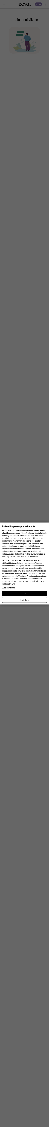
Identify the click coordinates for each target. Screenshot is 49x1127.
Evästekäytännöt (8, 588)
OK (24, 593)
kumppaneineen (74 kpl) (17, 533)
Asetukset (24, 600)
